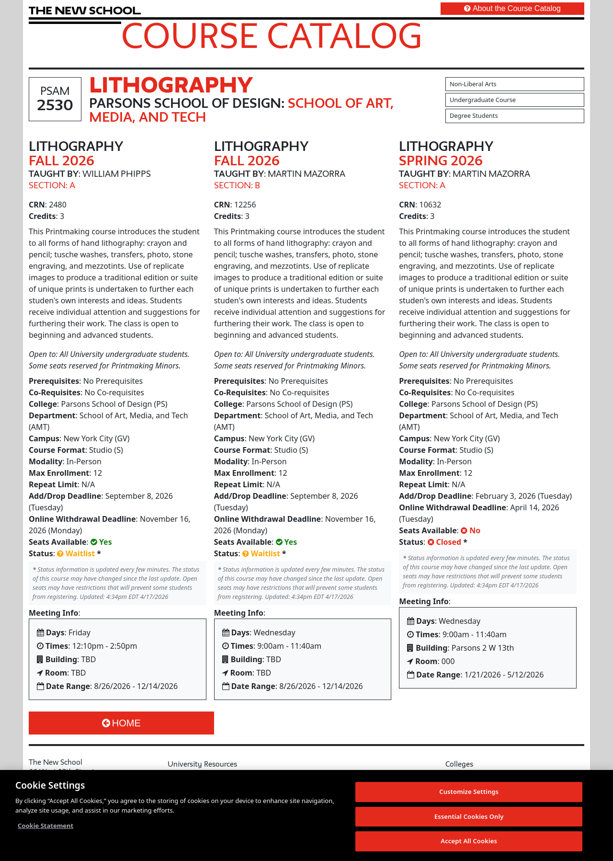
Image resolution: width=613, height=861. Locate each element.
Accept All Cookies (469, 846)
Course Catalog (271, 35)
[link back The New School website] (85, 10)
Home (121, 723)
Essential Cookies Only (469, 821)
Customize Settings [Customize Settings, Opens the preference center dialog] (469, 796)
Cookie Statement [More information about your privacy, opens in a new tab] (45, 831)
